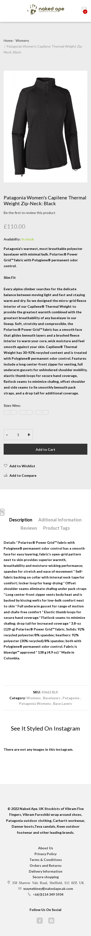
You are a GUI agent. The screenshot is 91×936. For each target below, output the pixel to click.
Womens (22, 40)
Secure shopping (46, 877)
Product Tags (56, 528)
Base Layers (62, 703)
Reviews (29, 528)
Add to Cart (45, 449)
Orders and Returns (46, 865)
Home (8, 40)
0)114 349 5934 (51, 894)
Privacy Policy (45, 854)
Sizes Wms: (12, 405)
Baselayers (51, 698)
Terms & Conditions (45, 860)
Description (20, 519)
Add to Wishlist (19, 466)
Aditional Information (60, 519)
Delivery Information (45, 871)
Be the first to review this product (29, 213)
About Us (45, 848)
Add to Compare (20, 475)
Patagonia (71, 698)
